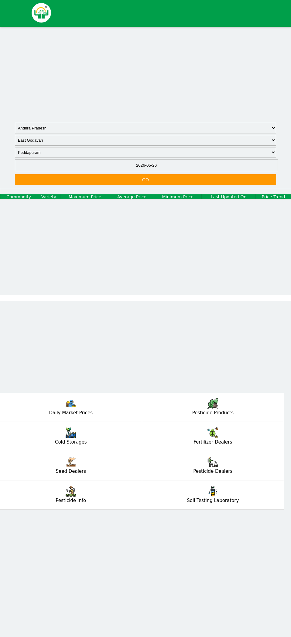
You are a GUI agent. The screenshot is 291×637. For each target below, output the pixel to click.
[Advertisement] (145, 74)
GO (145, 179)
